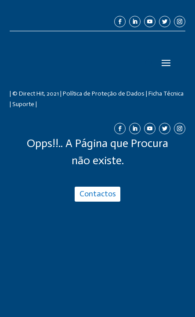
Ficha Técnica (166, 93)
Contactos (97, 194)
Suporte (23, 104)
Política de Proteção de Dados (103, 93)
